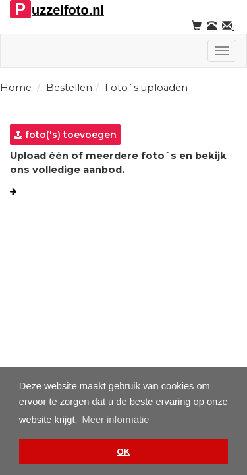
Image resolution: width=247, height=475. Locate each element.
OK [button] (123, 452)
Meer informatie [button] (116, 419)
